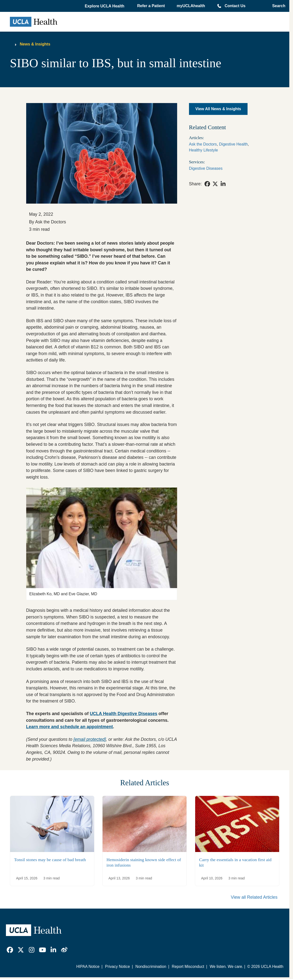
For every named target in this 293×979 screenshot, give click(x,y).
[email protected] (90, 739)
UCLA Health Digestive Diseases (123, 713)
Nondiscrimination (150, 966)
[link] (207, 183)
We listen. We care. (226, 966)
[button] (105, 6)
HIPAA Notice (88, 966)
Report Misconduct (188, 966)
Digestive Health (233, 144)
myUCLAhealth (191, 6)
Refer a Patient (151, 6)
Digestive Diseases (206, 168)
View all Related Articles (254, 897)
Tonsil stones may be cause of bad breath (50, 859)
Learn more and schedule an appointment (69, 726)
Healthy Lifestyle (203, 150)
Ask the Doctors (203, 144)
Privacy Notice (117, 966)
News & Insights (35, 44)
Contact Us (235, 6)
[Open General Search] (277, 5)
